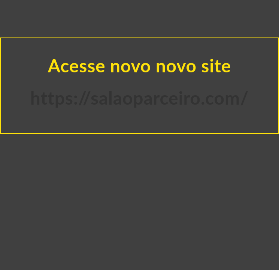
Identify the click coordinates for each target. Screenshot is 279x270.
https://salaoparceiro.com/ (139, 97)
